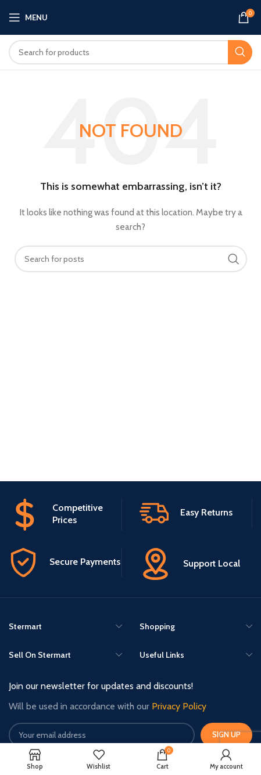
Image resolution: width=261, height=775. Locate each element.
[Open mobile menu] (28, 17)
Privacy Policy (179, 706)
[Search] (130, 52)
